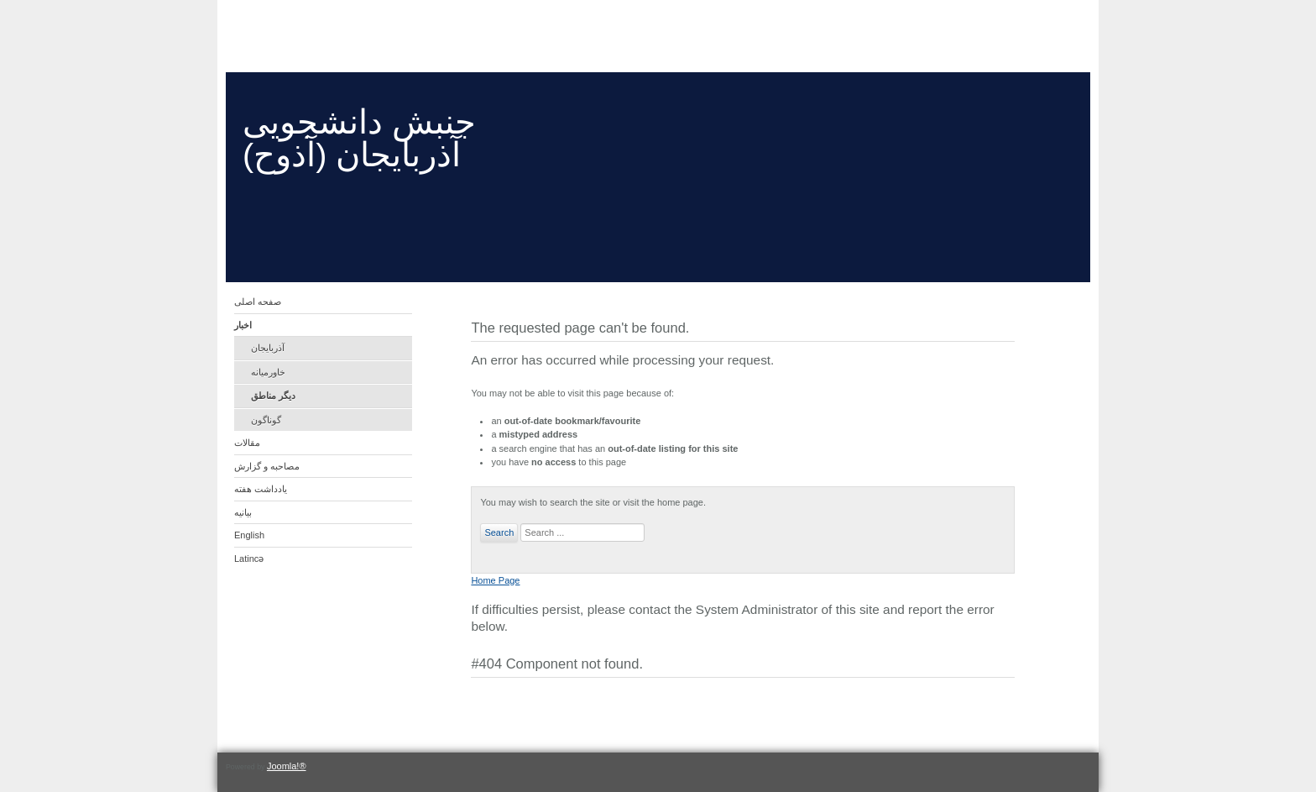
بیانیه (243, 512)
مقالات (247, 443)
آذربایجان (268, 348)
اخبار (243, 325)
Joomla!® (286, 766)
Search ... (518, 523)
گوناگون (266, 420)
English (249, 535)
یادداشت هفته (260, 489)
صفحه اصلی (257, 301)
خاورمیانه (268, 372)
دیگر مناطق (273, 396)
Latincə (249, 558)
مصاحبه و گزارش (267, 466)
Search (499, 532)
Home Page (495, 580)
